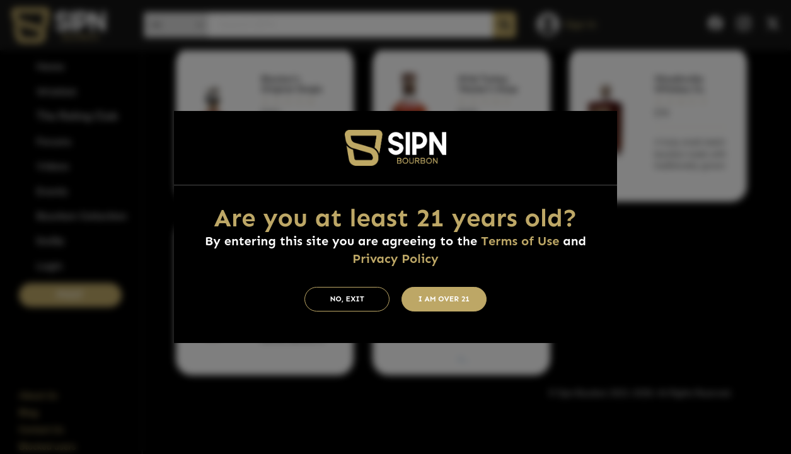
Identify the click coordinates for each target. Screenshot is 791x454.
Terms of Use (520, 240)
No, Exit (347, 298)
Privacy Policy (395, 258)
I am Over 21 (444, 298)
